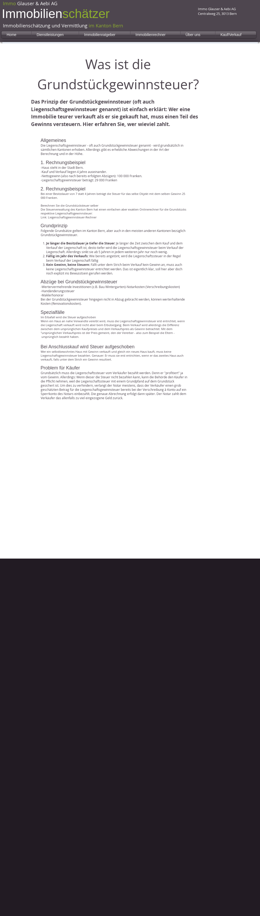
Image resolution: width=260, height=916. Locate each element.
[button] (55, 34)
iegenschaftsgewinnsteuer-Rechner (73, 217)
